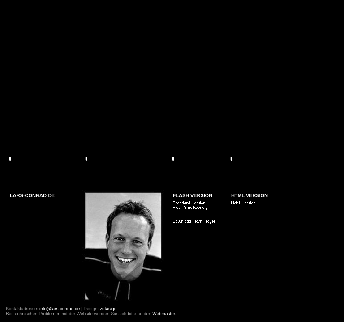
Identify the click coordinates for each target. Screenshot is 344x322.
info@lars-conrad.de (59, 308)
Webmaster (163, 313)
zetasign (108, 308)
